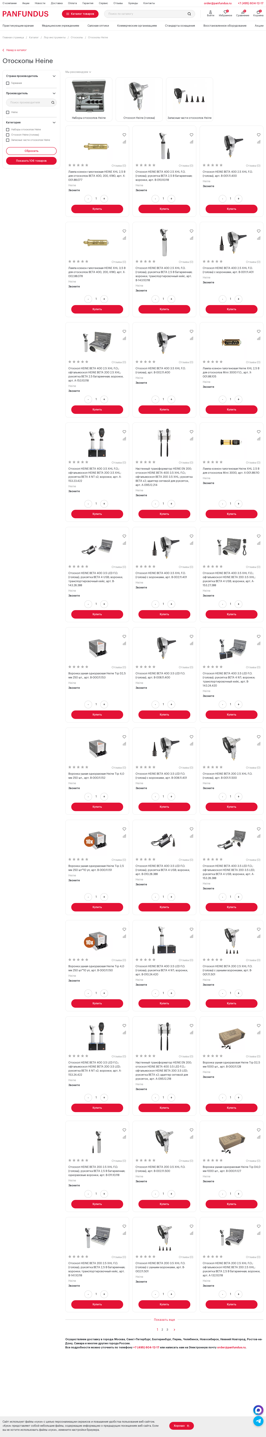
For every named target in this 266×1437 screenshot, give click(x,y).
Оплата (72, 3)
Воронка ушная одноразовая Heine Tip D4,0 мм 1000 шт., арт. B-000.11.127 (231, 1169)
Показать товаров (31, 160)
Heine (72, 185)
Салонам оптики (98, 25)
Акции (25, 3)
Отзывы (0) (119, 165)
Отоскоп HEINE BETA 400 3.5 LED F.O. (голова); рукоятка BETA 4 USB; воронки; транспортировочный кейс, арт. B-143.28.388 (95, 579)
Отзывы (118, 3)
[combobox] (78, 72)
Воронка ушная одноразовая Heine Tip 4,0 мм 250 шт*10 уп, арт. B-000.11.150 (96, 968)
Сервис (103, 3)
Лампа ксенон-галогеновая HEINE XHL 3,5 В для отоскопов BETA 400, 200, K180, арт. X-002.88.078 (97, 272)
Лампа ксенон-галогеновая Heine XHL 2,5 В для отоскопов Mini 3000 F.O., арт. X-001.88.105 (231, 372)
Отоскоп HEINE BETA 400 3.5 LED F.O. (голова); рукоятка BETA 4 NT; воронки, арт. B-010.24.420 (162, 970)
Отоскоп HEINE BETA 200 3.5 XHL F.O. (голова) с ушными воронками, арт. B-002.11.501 (160, 1267)
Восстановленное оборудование (224, 25)
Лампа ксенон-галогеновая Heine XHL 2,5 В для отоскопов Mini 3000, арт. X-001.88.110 (231, 470)
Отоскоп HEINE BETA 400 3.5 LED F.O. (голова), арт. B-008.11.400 (160, 675)
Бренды (133, 3)
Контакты (149, 3)
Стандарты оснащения (180, 25)
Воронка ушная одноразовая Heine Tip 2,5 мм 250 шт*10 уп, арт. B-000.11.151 (96, 868)
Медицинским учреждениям (60, 25)
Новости (40, 3)
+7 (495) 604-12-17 (250, 3)
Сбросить (31, 151)
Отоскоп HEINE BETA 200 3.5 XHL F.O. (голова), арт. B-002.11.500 (160, 1169)
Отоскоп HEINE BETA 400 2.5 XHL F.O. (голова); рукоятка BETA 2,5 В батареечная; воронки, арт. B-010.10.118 (164, 175)
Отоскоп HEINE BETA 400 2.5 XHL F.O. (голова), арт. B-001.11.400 (228, 173)
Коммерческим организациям (137, 25)
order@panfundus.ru (231, 1347)
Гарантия (87, 3)
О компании (10, 3)
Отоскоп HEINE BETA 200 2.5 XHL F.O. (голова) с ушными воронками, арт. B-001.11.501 (227, 970)
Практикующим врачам (18, 25)
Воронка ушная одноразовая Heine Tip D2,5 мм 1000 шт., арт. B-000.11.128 (231, 1064)
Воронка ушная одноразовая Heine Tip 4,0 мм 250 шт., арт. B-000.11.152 (96, 775)
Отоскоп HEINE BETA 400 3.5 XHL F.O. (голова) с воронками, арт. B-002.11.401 (161, 575)
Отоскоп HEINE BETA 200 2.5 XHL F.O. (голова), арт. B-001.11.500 (227, 775)
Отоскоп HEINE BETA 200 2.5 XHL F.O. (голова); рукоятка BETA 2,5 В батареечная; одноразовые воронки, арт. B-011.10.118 (96, 1171)
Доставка (57, 3)
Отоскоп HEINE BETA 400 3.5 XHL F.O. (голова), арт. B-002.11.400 (161, 370)
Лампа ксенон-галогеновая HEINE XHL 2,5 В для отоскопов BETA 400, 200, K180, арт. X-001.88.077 (96, 175)
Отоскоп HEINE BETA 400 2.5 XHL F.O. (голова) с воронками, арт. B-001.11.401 (228, 270)
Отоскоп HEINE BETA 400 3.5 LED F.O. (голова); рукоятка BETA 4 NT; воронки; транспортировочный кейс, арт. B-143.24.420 (229, 679)
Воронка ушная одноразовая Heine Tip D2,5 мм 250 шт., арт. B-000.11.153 (97, 675)
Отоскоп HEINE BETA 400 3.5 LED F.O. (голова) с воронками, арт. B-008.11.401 (161, 775)
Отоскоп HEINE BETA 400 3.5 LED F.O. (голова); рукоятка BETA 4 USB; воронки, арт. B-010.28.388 (163, 870)
